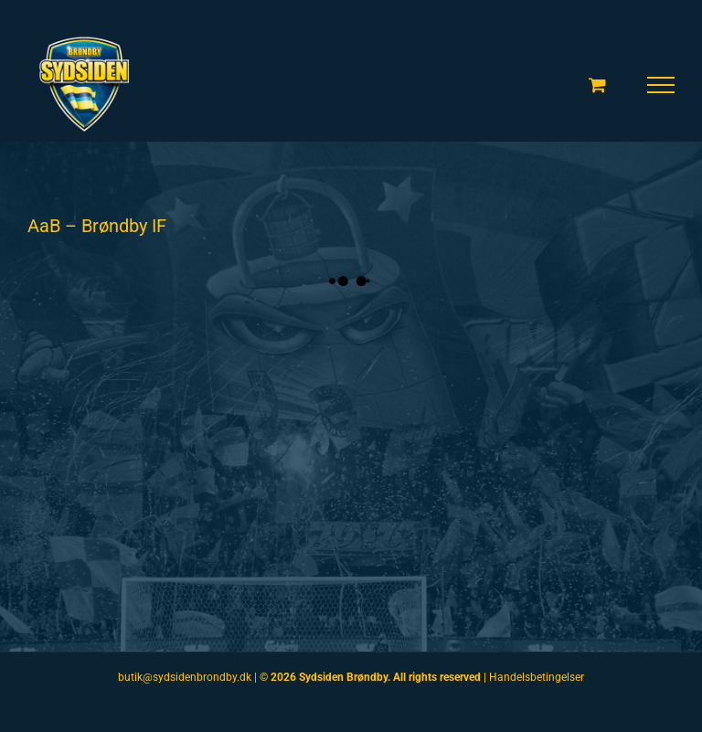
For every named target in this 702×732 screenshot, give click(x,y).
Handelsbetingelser (536, 677)
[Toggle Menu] (661, 85)
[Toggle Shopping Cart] (597, 84)
